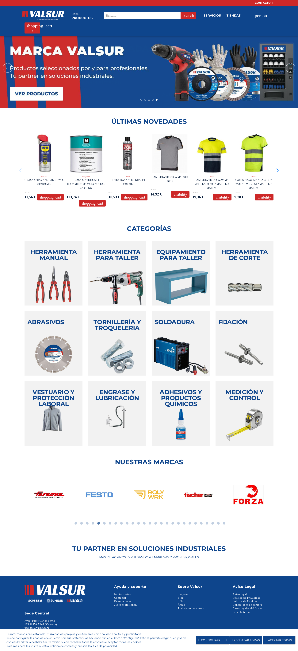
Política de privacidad (102, 646)
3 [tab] (87, 523)
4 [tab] (93, 523)
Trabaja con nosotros (191, 608)
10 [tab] (127, 523)
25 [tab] (213, 523)
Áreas (181, 604)
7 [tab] (110, 523)
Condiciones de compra (247, 604)
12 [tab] (138, 523)
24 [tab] (207, 523)
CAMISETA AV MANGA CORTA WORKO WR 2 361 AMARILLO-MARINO (253, 184)
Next (290, 68)
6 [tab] (104, 523)
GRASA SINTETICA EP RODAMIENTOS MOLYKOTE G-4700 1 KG (86, 184)
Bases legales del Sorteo (248, 608)
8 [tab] (116, 523)
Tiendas (234, 15)
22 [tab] (195, 523)
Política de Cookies (245, 601)
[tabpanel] (47, 495)
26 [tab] (218, 523)
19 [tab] (178, 523)
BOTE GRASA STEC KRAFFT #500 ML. (128, 182)
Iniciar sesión (122, 594)
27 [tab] (224, 523)
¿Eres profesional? (126, 604)
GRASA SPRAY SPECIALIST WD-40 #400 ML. (44, 182)
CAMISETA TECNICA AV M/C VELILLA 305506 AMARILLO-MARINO (212, 184)
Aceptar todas (279, 640)
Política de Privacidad (247, 597)
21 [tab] (190, 523)
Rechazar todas (246, 640)
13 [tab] (144, 523)
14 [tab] (150, 523)
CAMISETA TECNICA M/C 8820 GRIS (170, 179)
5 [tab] (98, 523)
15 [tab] (156, 523)
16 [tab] (161, 523)
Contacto (264, 3)
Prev (7, 68)
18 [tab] (173, 523)
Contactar (120, 597)
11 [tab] (133, 523)
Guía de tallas (241, 612)
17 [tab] (167, 523)
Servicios (212, 15)
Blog (181, 597)
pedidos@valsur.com (37, 627)
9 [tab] (121, 523)
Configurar (212, 640)
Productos (82, 15)
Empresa (183, 594)
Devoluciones (122, 601)
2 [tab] (81, 523)
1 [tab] (76, 523)
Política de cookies (62, 646)
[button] (277, 170)
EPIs (181, 601)
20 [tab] (184, 523)
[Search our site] (148, 15)
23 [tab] (201, 523)
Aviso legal (240, 594)
